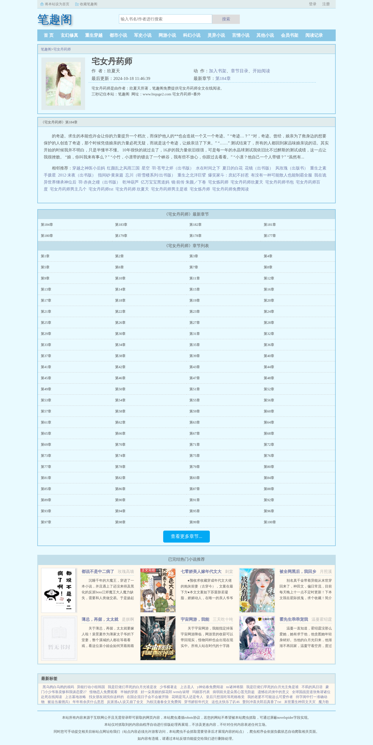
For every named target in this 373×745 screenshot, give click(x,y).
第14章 (120, 289)
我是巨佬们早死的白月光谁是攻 (132, 687)
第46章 (120, 378)
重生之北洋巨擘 (191, 175)
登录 (312, 4)
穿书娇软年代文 (196, 702)
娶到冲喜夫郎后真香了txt (261, 702)
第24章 (269, 311)
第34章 (120, 345)
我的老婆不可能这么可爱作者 (270, 697)
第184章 (223, 78)
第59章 (194, 411)
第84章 (269, 478)
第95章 (194, 511)
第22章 (120, 311)
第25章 (46, 323)
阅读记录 (314, 35)
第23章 (194, 311)
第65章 (46, 433)
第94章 (120, 511)
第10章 (120, 278)
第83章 (194, 478)
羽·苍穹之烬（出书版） (173, 168)
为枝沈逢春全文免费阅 (163, 702)
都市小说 (118, 35)
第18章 (120, 300)
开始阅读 (261, 71)
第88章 (269, 489)
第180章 (47, 236)
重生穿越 (94, 35)
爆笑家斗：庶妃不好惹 (228, 175)
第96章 (269, 511)
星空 (146, 168)
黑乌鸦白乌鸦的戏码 (58, 687)
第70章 (120, 445)
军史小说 (143, 35)
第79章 (194, 467)
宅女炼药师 (219, 182)
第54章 (120, 400)
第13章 (46, 289)
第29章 (46, 334)
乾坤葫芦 (130, 182)
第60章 (269, 411)
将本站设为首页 (57, 4)
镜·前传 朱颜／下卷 (188, 182)
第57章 (46, 411)
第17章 (46, 300)
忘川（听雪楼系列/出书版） (150, 175)
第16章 (269, 289)
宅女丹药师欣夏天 (248, 182)
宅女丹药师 (62, 49)
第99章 (194, 522)
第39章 (194, 356)
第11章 (194, 278)
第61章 (46, 422)
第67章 (194, 433)
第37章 (46, 356)
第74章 (120, 456)
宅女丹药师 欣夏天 (133, 189)
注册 (326, 4)
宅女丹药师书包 (280, 182)
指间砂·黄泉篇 (111, 175)
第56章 (269, 400)
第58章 (120, 411)
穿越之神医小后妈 (88, 168)
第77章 (46, 467)
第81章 (46, 478)
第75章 (194, 456)
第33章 (46, 345)
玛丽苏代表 (201, 692)
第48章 (269, 378)
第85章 (46, 489)
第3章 (193, 256)
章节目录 (239, 71)
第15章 (194, 289)
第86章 (120, 489)
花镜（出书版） (259, 168)
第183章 (121, 225)
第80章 (269, 467)
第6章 (119, 267)
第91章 (194, 500)
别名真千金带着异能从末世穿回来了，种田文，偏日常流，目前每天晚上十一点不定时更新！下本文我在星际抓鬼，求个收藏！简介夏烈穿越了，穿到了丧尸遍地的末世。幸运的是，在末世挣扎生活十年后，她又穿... (305, 598)
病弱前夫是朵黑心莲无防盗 (234, 692)
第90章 (120, 500)
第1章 (45, 256)
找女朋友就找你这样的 (106, 697)
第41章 (46, 367)
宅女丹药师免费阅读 (231, 189)
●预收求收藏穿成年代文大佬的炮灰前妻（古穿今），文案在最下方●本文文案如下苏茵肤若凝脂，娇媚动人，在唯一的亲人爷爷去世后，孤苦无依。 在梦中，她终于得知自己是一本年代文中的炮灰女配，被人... (207, 598)
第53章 (46, 400)
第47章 (194, 378)
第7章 (193, 267)
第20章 (269, 300)
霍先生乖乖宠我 (293, 619)
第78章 (120, 467)
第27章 (194, 323)
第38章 (120, 356)
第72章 (269, 445)
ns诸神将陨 (234, 687)
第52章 (269, 389)
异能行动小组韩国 (91, 687)
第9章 (45, 278)
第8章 (268, 267)
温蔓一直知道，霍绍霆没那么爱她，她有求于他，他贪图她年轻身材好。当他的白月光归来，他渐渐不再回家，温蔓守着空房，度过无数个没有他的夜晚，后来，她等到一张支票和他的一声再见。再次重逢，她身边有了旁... (305, 645)
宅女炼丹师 (201, 189)
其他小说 (265, 35)
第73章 (46, 456)
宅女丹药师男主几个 (69, 189)
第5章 (45, 267)
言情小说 (240, 35)
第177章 (270, 236)
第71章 (194, 445)
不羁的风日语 (312, 687)
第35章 (194, 345)
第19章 (194, 300)
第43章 (194, 367)
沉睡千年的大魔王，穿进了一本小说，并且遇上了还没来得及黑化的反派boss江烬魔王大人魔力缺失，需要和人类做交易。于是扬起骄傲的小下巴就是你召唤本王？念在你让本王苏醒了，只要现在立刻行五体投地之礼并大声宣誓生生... (108, 598)
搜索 (226, 19)
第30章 (120, 334)
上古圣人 (187, 687)
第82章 (120, 478)
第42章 (120, 367)
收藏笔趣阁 (88, 4)
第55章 (194, 400)
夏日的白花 (232, 168)
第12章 (269, 278)
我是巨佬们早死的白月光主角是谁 (272, 687)
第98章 (120, 522)
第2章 (119, 256)
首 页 (49, 35)
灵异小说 (216, 35)
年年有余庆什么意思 (88, 702)
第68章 (269, 433)
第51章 (194, 389)
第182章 (195, 225)
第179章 (121, 236)
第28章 (269, 323)
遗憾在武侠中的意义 (273, 692)
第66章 (120, 433)
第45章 (46, 378)
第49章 (46, 389)
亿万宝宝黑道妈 (155, 182)
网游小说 (167, 35)
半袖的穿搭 (129, 692)
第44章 (269, 367)
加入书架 (217, 71)
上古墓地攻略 (75, 697)
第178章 (195, 236)
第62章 (120, 422)
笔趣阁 (46, 49)
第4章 (268, 256)
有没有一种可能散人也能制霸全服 (281, 175)
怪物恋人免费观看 (103, 692)
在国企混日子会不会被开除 (148, 697)
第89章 (46, 500)
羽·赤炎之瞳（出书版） (99, 182)
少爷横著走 (168, 687)
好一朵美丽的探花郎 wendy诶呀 (165, 692)
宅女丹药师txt (102, 189)
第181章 (270, 225)
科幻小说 (191, 35)
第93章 (46, 511)
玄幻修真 (69, 35)
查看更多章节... (186, 536)
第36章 (269, 345)
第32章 (269, 334)
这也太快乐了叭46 (226, 702)
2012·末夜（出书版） (77, 175)
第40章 (269, 356)
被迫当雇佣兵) (58, 702)
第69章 (46, 445)
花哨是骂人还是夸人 (187, 697)
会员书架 (289, 35)
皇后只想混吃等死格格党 (225, 697)
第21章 (46, 311)
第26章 (120, 323)
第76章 (269, 456)
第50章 (120, 389)
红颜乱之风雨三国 (123, 168)
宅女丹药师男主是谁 (170, 189)
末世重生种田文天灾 (300, 702)
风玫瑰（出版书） (291, 168)
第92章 (269, 500)
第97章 (46, 522)
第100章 (270, 522)
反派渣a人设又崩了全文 (125, 702)
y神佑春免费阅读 (210, 687)
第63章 (194, 422)
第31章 (194, 334)
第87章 (194, 489)
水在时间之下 (208, 168)
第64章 (269, 422)
